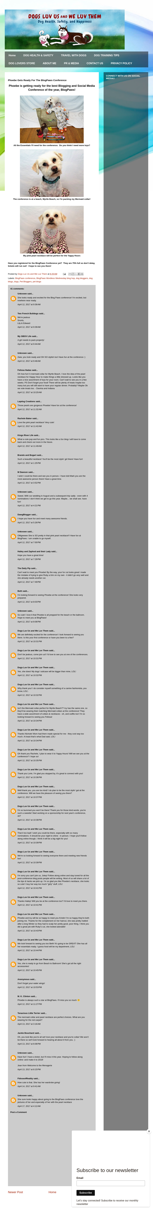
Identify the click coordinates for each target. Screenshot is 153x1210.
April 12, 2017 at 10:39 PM (30, 842)
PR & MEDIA (71, 63)
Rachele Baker (25, 418)
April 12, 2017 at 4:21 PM (29, 505)
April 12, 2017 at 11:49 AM (30, 446)
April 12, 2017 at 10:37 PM (30, 797)
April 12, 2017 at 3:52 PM (29, 483)
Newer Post (15, 1192)
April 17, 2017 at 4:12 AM (29, 1106)
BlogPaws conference (25, 278)
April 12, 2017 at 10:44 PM (30, 950)
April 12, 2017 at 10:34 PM (30, 721)
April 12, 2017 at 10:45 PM (30, 970)
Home (12, 55)
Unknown (22, 293)
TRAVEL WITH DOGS (73, 55)
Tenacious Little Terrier (29, 1013)
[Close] (149, 1131)
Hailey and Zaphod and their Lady (34, 551)
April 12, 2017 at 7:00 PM (29, 542)
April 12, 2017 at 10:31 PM (30, 641)
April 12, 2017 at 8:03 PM (29, 602)
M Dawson (23, 472)
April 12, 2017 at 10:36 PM (30, 777)
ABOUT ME (49, 63)
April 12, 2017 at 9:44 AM (29, 344)
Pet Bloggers (26, 281)
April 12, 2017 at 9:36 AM (29, 304)
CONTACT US (95, 63)
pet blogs (37, 281)
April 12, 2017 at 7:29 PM (29, 559)
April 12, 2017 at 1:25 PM (29, 463)
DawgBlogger (24, 514)
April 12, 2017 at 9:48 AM (29, 361)
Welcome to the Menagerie (39, 1065)
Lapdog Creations (26, 401)
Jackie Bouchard (26, 1033)
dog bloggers (82, 278)
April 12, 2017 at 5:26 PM (29, 522)
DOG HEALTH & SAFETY (38, 55)
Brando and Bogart (27, 455)
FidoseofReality (25, 1078)
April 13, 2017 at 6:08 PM (29, 1044)
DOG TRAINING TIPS (106, 55)
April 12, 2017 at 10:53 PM (30, 987)
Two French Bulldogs (28, 313)
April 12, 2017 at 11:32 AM (30, 409)
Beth (20, 591)
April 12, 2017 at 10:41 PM (30, 888)
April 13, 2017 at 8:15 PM (29, 1069)
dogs (16, 281)
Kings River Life (25, 435)
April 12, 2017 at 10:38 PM (30, 820)
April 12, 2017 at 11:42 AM (30, 426)
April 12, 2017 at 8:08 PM (29, 621)
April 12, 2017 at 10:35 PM (30, 760)
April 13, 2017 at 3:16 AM (29, 1024)
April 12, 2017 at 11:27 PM (30, 1004)
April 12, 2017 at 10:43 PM (30, 930)
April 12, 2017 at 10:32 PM (30, 675)
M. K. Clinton (24, 996)
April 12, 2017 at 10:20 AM (30, 392)
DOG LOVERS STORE (22, 63)
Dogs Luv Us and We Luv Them (33, 631)
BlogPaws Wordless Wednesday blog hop (55, 278)
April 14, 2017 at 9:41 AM (29, 1086)
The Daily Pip (24, 568)
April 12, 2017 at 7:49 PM (29, 582)
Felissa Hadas (24, 370)
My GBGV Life (24, 336)
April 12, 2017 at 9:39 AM (29, 327)
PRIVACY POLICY (121, 63)
